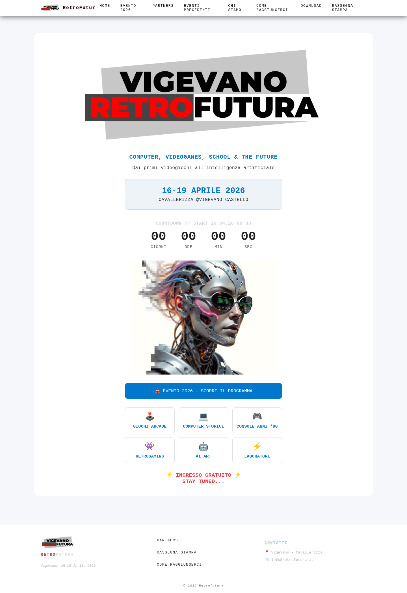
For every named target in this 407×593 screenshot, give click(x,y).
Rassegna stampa (342, 8)
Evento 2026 (128, 8)
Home (104, 6)
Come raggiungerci (272, 8)
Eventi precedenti (197, 8)
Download (311, 6)
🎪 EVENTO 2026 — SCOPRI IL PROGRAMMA (203, 391)
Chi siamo (234, 8)
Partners (163, 6)
